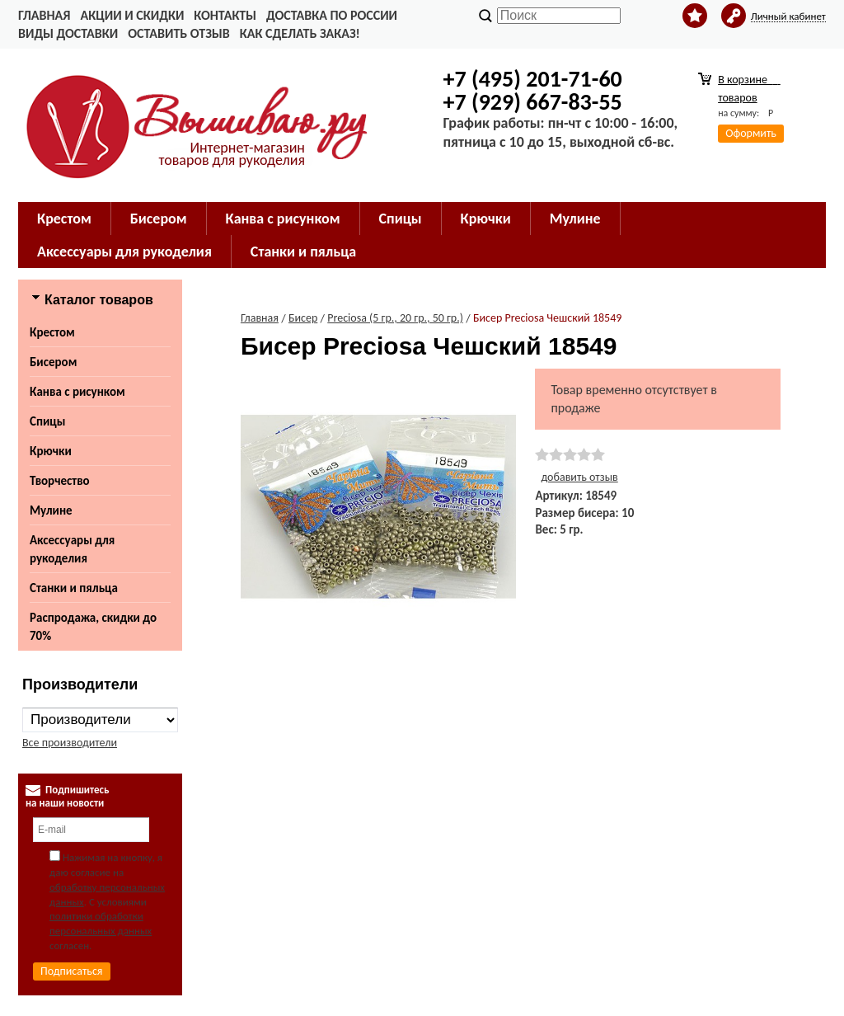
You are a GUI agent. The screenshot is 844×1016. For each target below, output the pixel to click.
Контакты (225, 15)
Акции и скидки (132, 15)
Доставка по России (331, 15)
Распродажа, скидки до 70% (93, 626)
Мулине (51, 510)
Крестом (52, 332)
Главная (44, 15)
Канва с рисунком (77, 391)
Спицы (47, 421)
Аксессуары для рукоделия (72, 549)
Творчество (60, 480)
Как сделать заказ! (300, 33)
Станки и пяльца (74, 588)
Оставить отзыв (178, 33)
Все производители (69, 743)
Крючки (51, 451)
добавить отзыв (579, 477)
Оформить (750, 133)
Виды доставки (68, 33)
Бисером (53, 362)
